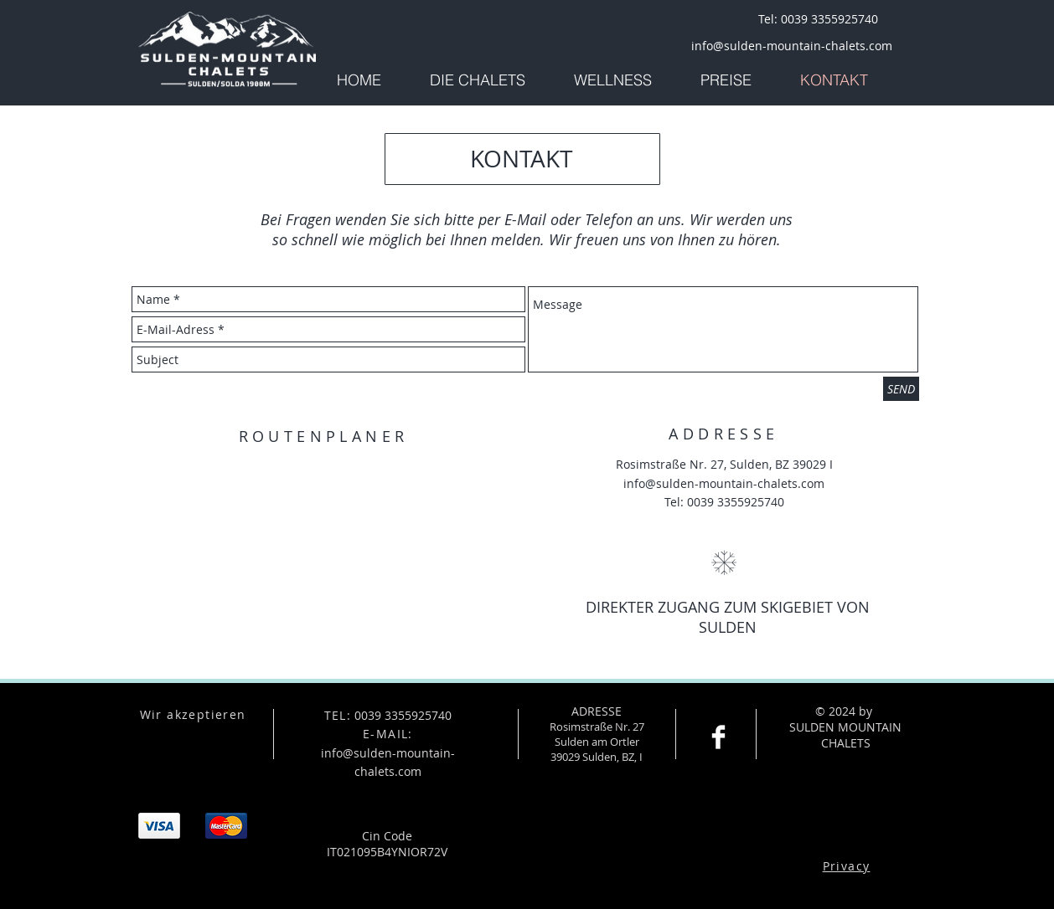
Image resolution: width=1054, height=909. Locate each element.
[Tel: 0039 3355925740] (818, 19)
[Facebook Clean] (718, 737)
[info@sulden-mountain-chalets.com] (791, 46)
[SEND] (901, 389)
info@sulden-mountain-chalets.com (723, 483)
